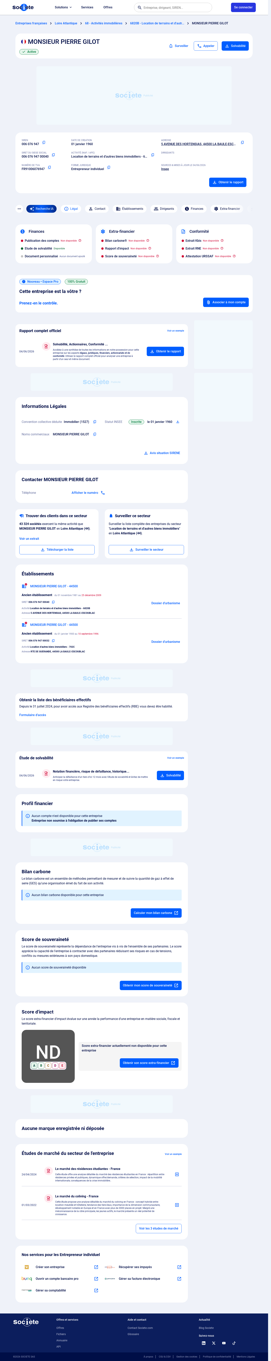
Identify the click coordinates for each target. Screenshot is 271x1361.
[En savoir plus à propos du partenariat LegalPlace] (96, 1267)
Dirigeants (164, 208)
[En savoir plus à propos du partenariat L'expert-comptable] (96, 1290)
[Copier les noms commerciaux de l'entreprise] (95, 434)
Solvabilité (235, 46)
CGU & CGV (165, 1356)
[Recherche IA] (41, 209)
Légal (71, 208)
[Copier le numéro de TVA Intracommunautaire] (49, 167)
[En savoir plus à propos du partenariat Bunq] (96, 1278)
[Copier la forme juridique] (109, 167)
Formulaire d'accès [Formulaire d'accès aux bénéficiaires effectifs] (32, 715)
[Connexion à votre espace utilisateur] (243, 7)
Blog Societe (206, 1327)
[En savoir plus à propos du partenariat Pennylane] (179, 1278)
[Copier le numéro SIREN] (44, 142)
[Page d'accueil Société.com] (23, 7)
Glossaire (133, 1334)
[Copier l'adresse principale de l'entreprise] (242, 142)
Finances (194, 208)
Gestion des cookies (186, 1356)
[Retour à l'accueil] (26, 1322)
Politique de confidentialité (217, 1356)
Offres (107, 7)
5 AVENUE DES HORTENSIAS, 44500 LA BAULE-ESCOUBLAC (203, 144)
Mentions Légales (246, 1356)
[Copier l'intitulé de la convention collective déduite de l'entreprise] (95, 422)
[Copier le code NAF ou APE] (152, 155)
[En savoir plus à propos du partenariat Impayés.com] (179, 1267)
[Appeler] (206, 46)
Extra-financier (227, 208)
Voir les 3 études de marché (158, 1228)
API (58, 1346)
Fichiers (61, 1334)
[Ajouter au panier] (165, 351)
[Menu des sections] (19, 209)
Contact (96, 208)
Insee (165, 169)
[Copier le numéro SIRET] (53, 155)
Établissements (129, 208)
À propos (148, 1356)
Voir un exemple (175, 330)
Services (87, 7)
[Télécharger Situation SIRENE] (178, 422)
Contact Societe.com (140, 1327)
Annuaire (61, 1340)
